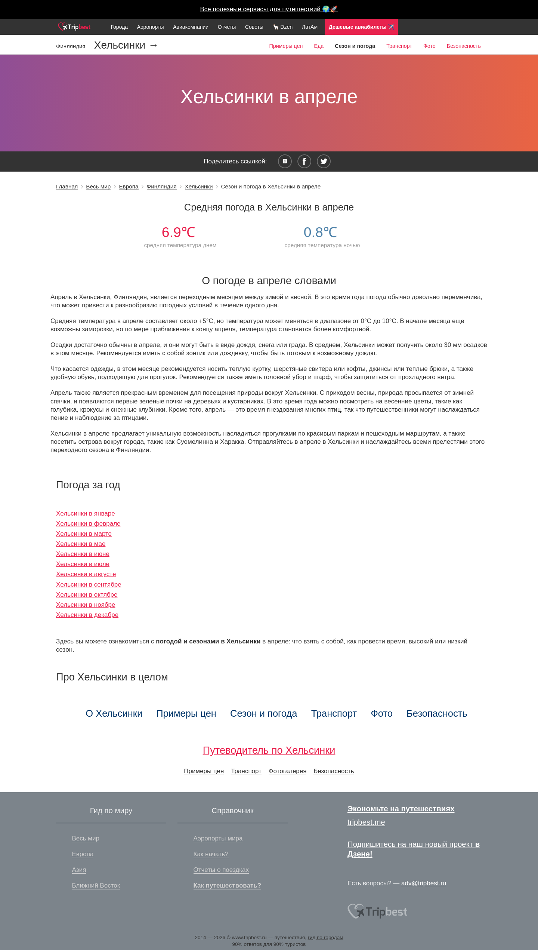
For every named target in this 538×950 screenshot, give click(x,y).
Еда (319, 46)
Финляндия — (75, 46)
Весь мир (98, 186)
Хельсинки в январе (85, 513)
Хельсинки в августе (86, 574)
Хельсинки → (126, 45)
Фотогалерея (288, 771)
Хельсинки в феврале (88, 523)
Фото (429, 46)
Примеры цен (286, 46)
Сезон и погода (263, 713)
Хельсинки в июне (82, 553)
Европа (128, 186)
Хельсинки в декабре (87, 614)
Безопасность (464, 46)
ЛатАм (310, 27)
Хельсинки (199, 186)
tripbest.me (366, 822)
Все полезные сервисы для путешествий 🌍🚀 (269, 9)
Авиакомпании (190, 27)
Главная (67, 186)
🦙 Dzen (283, 27)
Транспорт (399, 46)
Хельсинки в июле (82, 564)
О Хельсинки (114, 713)
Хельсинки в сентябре (88, 584)
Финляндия (162, 186)
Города (119, 27)
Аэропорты (150, 27)
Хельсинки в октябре (87, 594)
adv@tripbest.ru (423, 883)
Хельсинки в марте (84, 533)
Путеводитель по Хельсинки (269, 750)
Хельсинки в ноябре (85, 604)
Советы (254, 27)
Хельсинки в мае (80, 543)
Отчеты (227, 27)
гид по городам (325, 937)
